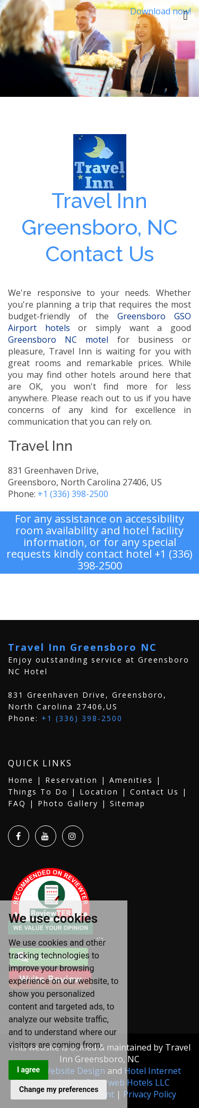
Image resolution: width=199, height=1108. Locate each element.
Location (99, 792)
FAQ (17, 803)
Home (20, 780)
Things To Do (38, 792)
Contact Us (154, 792)
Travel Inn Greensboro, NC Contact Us (99, 227)
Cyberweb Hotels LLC (127, 1082)
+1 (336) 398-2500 (73, 494)
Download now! (160, 11)
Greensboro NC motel (58, 339)
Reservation (71, 780)
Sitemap (127, 803)
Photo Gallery (68, 803)
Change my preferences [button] (58, 1089)
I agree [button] (28, 1069)
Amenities (131, 780)
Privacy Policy (149, 1094)
